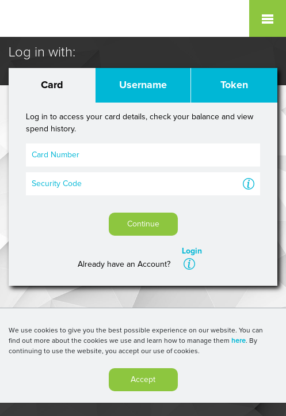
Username (143, 85)
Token (234, 85)
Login (192, 251)
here (238, 343)
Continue (143, 224)
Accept (143, 382)
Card (52, 85)
